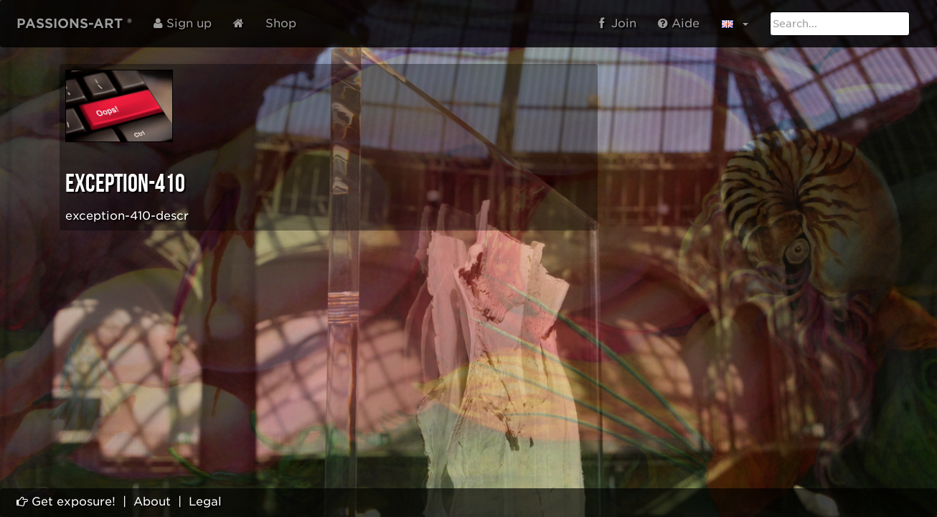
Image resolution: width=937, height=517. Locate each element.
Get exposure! (66, 501)
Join (617, 23)
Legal (205, 501)
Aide (679, 23)
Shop (280, 23)
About (152, 501)
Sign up (183, 23)
